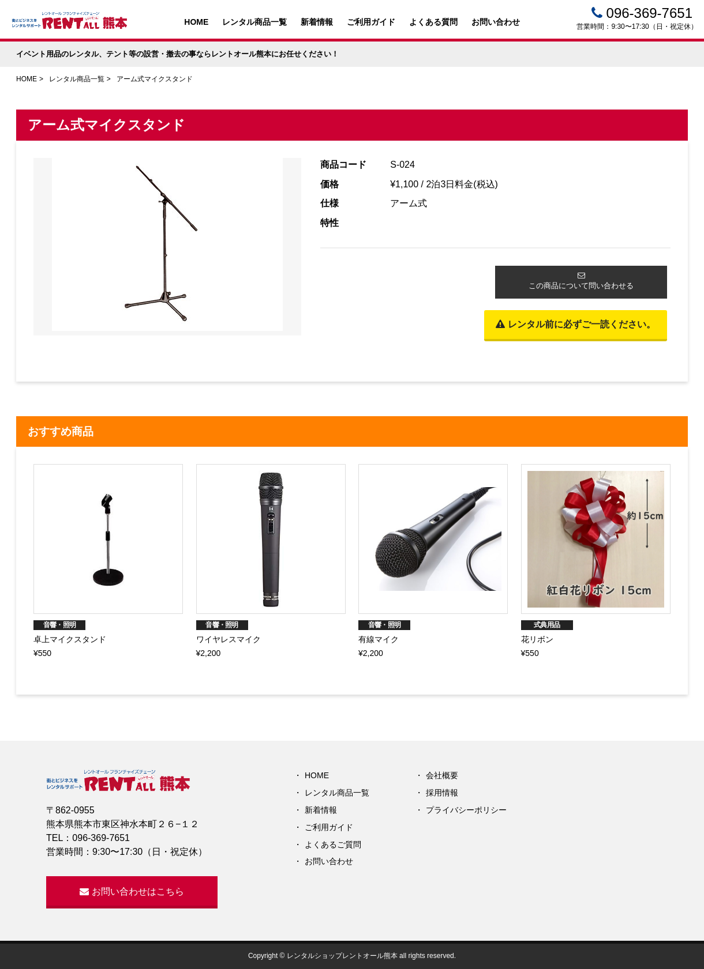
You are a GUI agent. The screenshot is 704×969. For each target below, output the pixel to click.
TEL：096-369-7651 (88, 838)
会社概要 (442, 775)
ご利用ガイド (371, 22)
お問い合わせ (495, 22)
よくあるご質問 (333, 844)
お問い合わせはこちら (132, 891)
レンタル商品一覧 (254, 22)
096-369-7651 (641, 13)
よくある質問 (433, 22)
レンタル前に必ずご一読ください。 (575, 324)
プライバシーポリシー (466, 810)
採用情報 (442, 792)
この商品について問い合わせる (581, 281)
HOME (196, 22)
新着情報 (317, 22)
